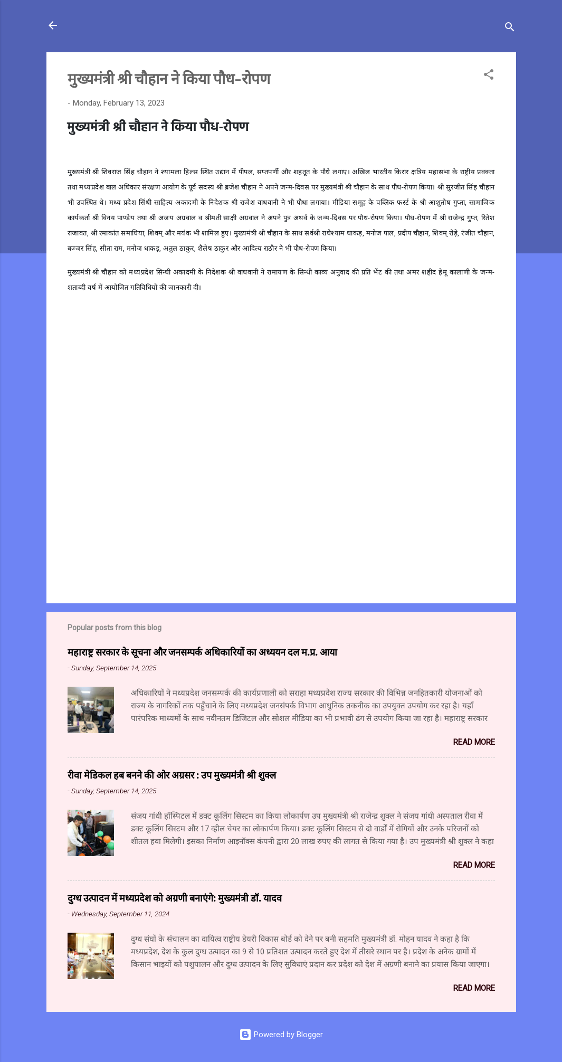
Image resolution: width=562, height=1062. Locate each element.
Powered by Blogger (281, 1034)
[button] (488, 76)
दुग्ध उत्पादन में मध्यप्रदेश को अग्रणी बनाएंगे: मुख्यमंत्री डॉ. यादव (175, 898)
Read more (474, 742)
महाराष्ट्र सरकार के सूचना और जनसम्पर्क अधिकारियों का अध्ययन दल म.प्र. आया (202, 652)
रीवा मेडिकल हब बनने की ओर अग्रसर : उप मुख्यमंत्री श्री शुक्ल (172, 775)
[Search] (509, 29)
